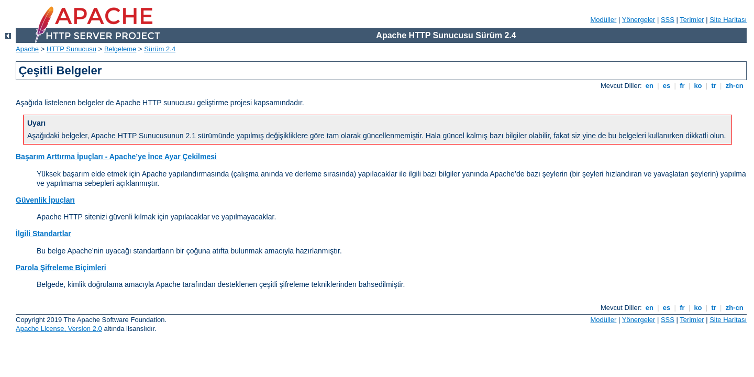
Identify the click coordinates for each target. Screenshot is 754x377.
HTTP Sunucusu (71, 49)
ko (698, 86)
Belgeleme (120, 49)
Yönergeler (639, 20)
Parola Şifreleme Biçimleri (61, 267)
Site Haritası (728, 20)
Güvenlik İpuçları (45, 200)
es (666, 86)
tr (713, 86)
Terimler (692, 20)
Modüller (604, 20)
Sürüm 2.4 (159, 49)
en (649, 86)
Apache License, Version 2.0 (59, 328)
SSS (667, 20)
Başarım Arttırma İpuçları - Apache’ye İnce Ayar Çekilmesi (116, 156)
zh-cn (734, 86)
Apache (27, 49)
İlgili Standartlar (43, 233)
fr (682, 86)
